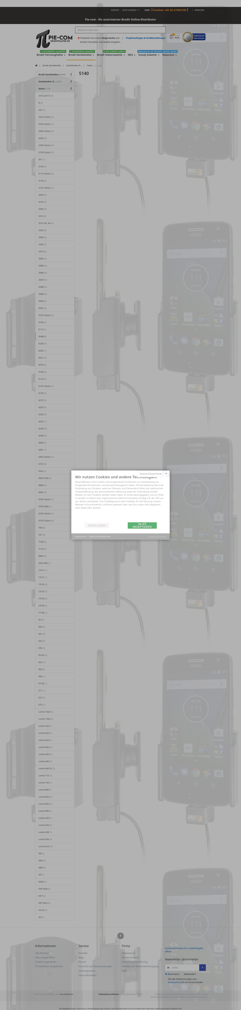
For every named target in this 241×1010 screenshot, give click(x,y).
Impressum (80, 536)
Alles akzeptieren (142, 525)
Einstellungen (97, 525)
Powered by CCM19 (157, 536)
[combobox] (153, 473)
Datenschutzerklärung (99, 536)
